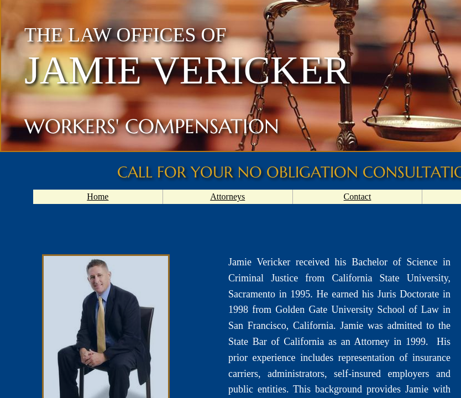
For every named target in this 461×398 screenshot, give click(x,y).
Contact (357, 196)
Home (97, 196)
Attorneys (227, 196)
